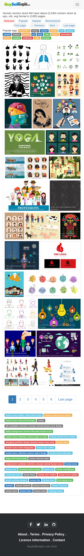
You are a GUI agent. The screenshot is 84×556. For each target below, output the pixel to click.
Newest (36, 21)
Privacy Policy (53, 534)
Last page (69, 25)
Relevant (9, 21)
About (22, 534)
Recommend (52, 21)
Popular (23, 21)
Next (54, 25)
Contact (59, 540)
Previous (37, 25)
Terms (35, 534)
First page (20, 25)
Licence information (34, 540)
